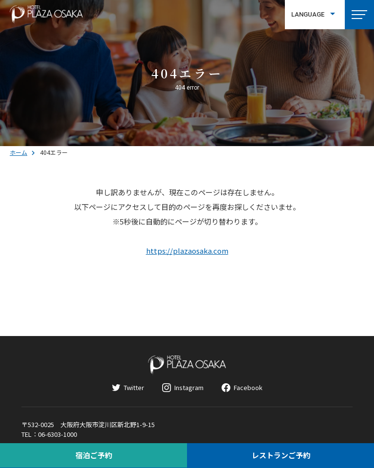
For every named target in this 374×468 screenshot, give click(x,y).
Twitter (134, 387)
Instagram (189, 387)
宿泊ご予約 (93, 455)
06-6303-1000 (57, 434)
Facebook (248, 387)
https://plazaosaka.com (187, 250)
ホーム (18, 152)
